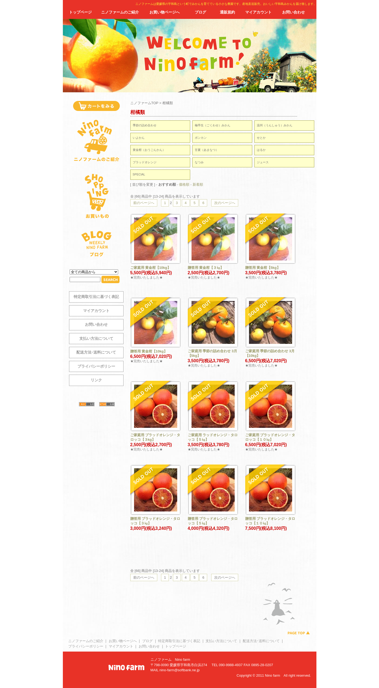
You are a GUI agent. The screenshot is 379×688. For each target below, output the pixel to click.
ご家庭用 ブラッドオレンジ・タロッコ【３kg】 (155, 437)
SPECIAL (139, 174)
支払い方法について (96, 338)
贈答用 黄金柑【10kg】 (148, 351)
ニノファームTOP (144, 103)
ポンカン (201, 137)
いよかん (139, 137)
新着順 (198, 184)
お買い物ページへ (164, 12)
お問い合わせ (293, 12)
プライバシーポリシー (96, 366)
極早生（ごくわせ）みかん (212, 125)
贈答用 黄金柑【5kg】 (262, 268)
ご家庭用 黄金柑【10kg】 (150, 268)
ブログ (200, 12)
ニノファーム (161, 660)
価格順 (184, 184)
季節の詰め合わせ (144, 125)
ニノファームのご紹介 (120, 12)
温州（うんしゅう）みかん (274, 125)
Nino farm (182, 660)
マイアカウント (258, 12)
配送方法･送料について (96, 352)
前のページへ (143, 203)
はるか (261, 149)
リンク (96, 380)
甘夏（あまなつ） (206, 149)
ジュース (263, 162)
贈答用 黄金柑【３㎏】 (206, 268)
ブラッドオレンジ (144, 162)
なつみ (199, 162)
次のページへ (224, 203)
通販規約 (227, 12)
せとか (261, 137)
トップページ (80, 12)
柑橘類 (167, 103)
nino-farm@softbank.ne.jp (179, 670)
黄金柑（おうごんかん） (149, 149)
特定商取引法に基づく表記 (96, 296)
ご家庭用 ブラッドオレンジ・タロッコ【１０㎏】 (270, 437)
